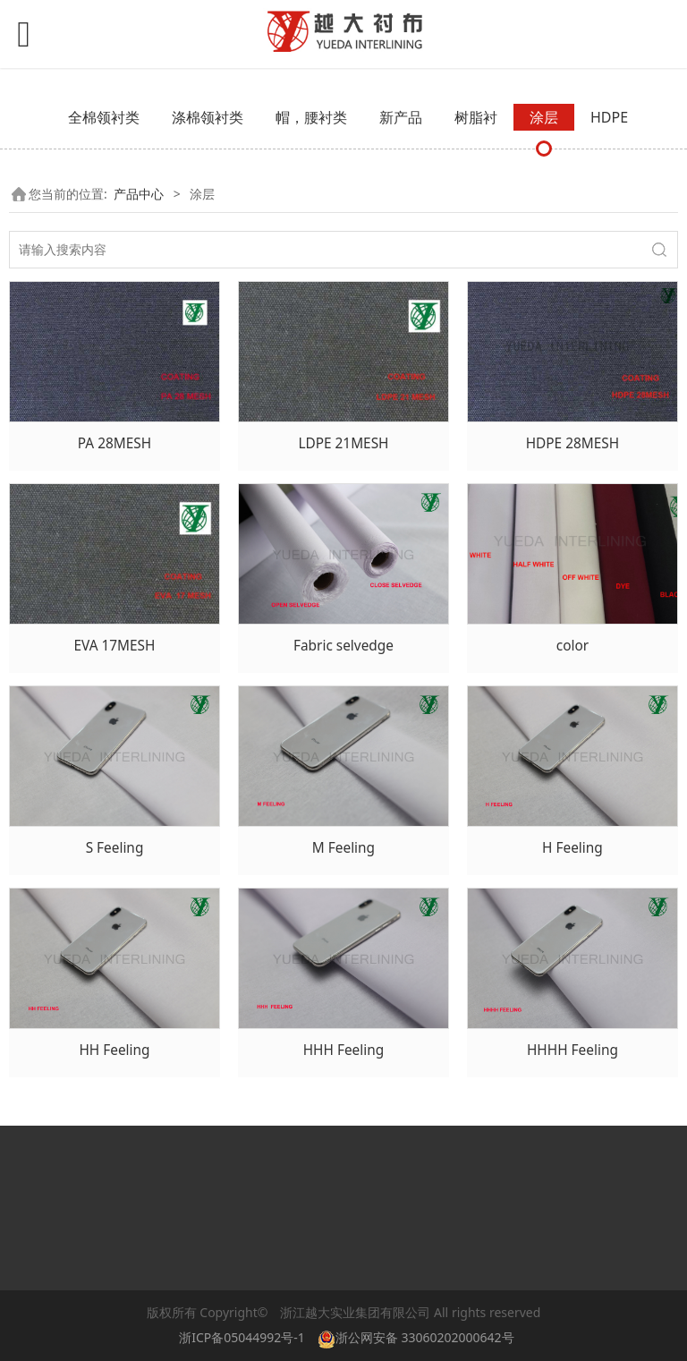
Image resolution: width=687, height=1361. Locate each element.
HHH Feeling (343, 1050)
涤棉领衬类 (207, 117)
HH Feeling (114, 1050)
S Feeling (115, 847)
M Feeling (343, 847)
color (572, 645)
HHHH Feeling (572, 1050)
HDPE (609, 117)
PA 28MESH (114, 443)
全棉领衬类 (104, 117)
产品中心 (139, 193)
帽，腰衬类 (311, 117)
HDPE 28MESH (573, 443)
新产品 (400, 117)
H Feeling (572, 847)
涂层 (544, 117)
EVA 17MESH (114, 645)
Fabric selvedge (343, 645)
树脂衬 (475, 117)
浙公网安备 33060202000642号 (419, 1337)
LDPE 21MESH (343, 443)
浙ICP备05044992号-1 (242, 1337)
